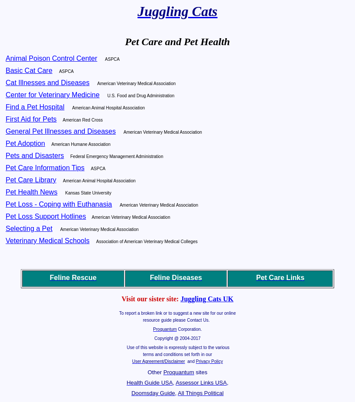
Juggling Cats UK (206, 299)
